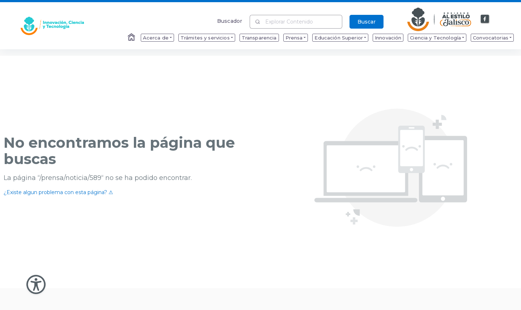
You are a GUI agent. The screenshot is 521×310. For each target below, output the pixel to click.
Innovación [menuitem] (388, 38)
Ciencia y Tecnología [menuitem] (435, 38)
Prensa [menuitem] (294, 38)
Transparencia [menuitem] (259, 38)
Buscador (229, 20)
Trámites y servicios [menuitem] (205, 38)
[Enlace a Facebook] (485, 19)
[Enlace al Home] (132, 37)
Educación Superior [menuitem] (338, 38)
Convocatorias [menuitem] (490, 38)
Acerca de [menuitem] (156, 38)
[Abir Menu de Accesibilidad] (36, 284)
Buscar (366, 21)
